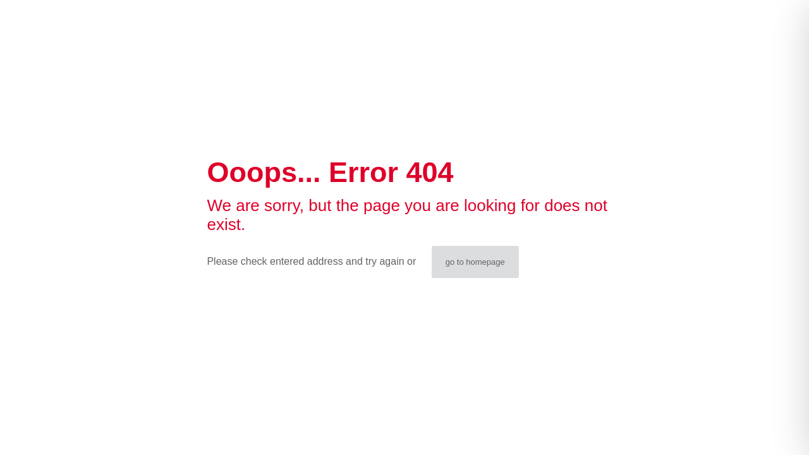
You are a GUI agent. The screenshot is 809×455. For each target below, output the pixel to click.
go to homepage (475, 262)
